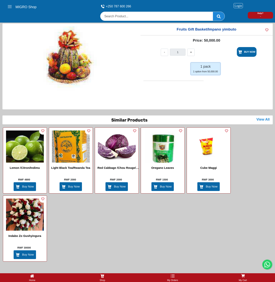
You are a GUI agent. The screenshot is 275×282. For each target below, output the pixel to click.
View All (263, 119)
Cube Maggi (208, 167)
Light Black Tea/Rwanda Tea (70, 167)
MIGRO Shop (26, 7)
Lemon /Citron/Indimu (25, 167)
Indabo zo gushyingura (24, 235)
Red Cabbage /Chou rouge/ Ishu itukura (117, 168)
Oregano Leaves (162, 167)
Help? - (260, 14)
